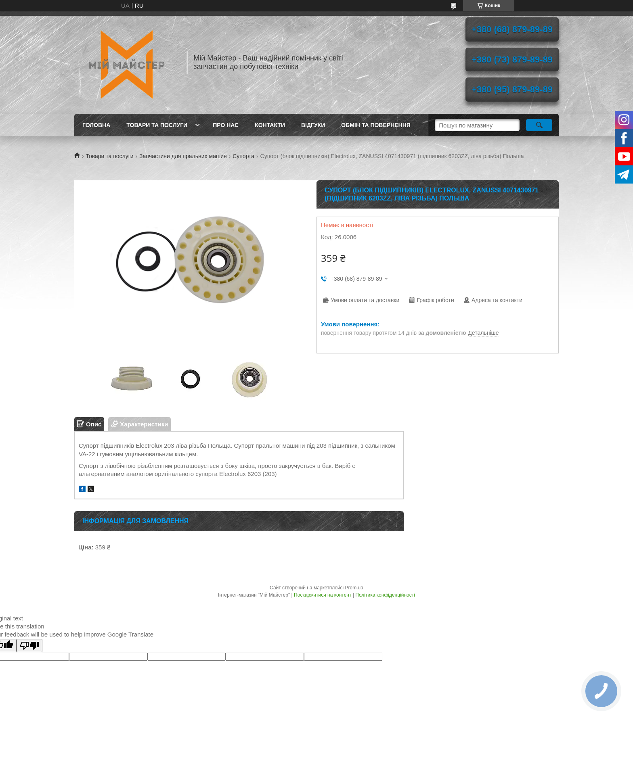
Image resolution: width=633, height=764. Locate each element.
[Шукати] (539, 125)
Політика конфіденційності (385, 595)
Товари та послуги (156, 125)
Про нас (226, 125)
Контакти (270, 125)
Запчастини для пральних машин (183, 156)
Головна (96, 125)
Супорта (243, 156)
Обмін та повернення (376, 125)
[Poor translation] (29, 645)
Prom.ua (354, 588)
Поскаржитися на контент (322, 595)
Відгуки (313, 125)
